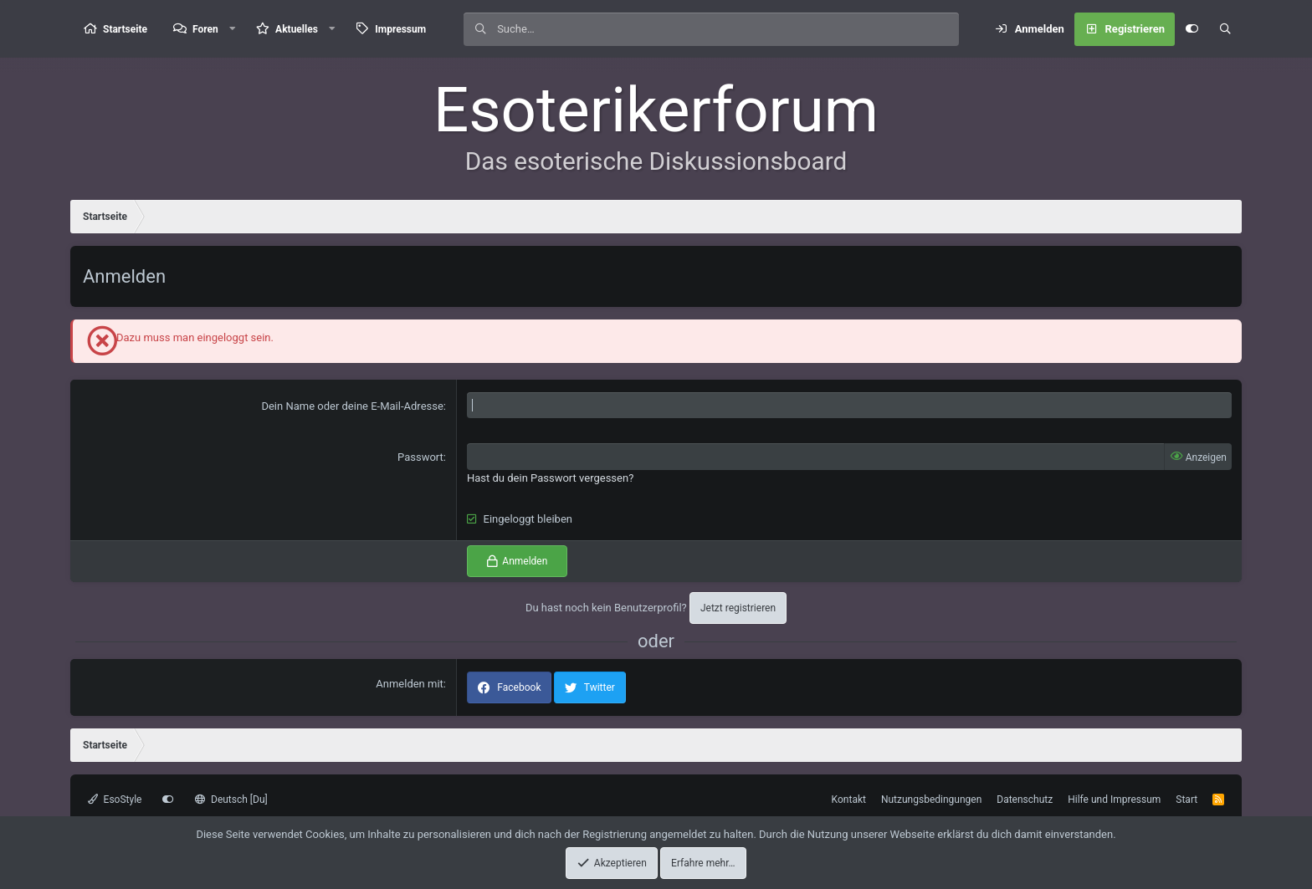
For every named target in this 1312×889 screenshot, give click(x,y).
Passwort (420, 457)
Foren (205, 29)
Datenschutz (1025, 799)
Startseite (125, 29)
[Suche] (728, 29)
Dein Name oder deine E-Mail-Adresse (352, 406)
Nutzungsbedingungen (931, 799)
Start (1186, 799)
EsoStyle (114, 799)
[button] (233, 29)
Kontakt (849, 799)
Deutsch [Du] (231, 799)
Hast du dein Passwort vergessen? (550, 478)
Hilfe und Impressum (1114, 799)
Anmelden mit (409, 683)
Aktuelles (296, 29)
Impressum (400, 29)
